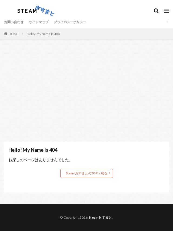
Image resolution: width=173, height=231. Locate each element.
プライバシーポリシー (70, 22)
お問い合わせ (14, 22)
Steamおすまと (100, 217)
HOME (14, 34)
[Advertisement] (86, 93)
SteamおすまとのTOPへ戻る (86, 173)
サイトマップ (38, 22)
